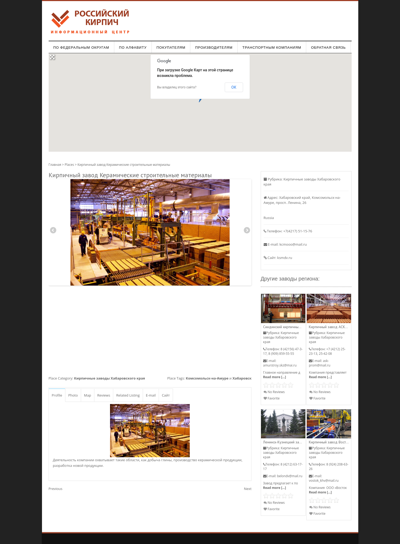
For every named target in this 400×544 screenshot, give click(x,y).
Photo (73, 395)
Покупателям (171, 48)
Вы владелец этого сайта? (176, 87)
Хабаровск (242, 378)
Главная (55, 164)
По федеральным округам (81, 48)
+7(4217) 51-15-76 (297, 231)
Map (87, 395)
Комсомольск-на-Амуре (207, 378)
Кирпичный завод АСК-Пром (332, 326)
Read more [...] (274, 377)
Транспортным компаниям (271, 48)
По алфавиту (133, 48)
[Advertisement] (150, 329)
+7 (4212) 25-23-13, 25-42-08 (327, 351)
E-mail (151, 395)
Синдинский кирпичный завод (287, 326)
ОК (233, 87)
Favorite (272, 398)
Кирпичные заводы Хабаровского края (109, 378)
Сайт (166, 395)
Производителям (214, 48)
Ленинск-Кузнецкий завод (284, 442)
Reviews (103, 395)
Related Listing (128, 395)
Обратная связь (328, 48)
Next (246, 231)
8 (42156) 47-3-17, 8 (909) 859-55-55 (282, 351)
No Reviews (274, 392)
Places (69, 164)
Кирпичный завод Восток (329, 442)
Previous (53, 231)
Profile (57, 395)
